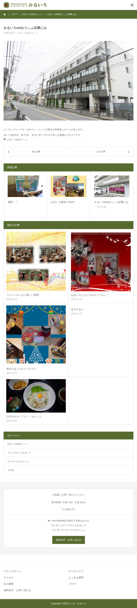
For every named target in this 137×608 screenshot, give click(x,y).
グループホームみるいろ (19, 453)
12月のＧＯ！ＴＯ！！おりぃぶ (24, 416)
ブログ (72, 583)
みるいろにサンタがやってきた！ (89, 295)
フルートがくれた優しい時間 (22, 294)
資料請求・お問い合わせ (68, 540)
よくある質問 (75, 577)
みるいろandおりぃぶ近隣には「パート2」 (111, 204)
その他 (10, 470)
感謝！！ (13, 202)
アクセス (9, 577)
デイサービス (75, 571)
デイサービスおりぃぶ (18, 461)
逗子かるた (77, 309)
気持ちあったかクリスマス (21, 368)
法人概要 (9, 583)
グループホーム (12, 571)
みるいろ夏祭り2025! (63, 202)
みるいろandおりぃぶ (27, 33)
